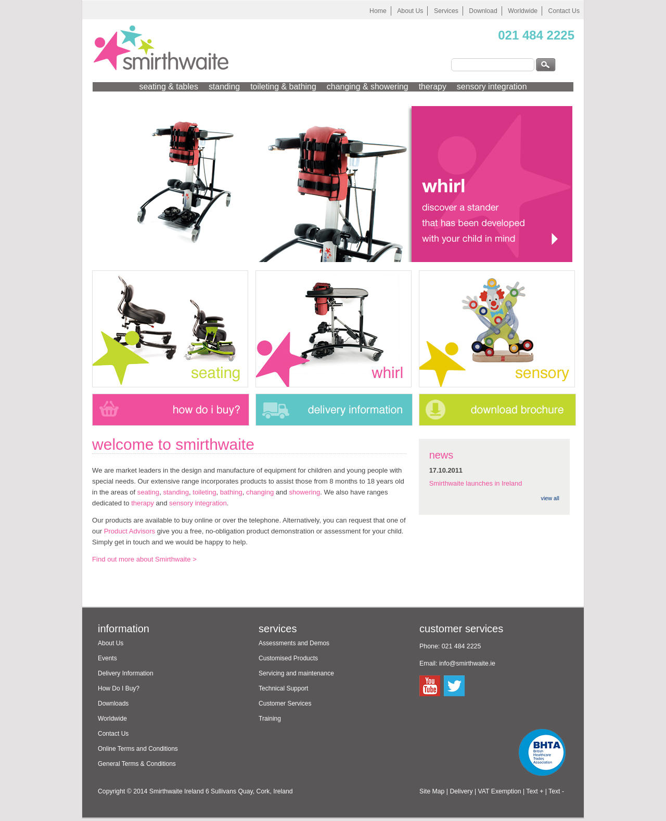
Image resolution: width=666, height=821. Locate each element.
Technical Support (283, 688)
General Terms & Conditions (137, 763)
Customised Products (288, 658)
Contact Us (564, 11)
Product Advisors (129, 531)
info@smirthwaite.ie (467, 663)
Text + (534, 791)
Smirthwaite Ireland (176, 791)
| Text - (554, 791)
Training (270, 718)
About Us (410, 11)
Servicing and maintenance (296, 673)
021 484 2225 (536, 35)
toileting (204, 492)
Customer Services (285, 703)
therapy (432, 86)
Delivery (461, 791)
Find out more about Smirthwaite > (144, 559)
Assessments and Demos (294, 643)
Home (378, 11)
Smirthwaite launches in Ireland (475, 483)
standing (224, 86)
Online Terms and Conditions (138, 748)
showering (304, 492)
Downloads (113, 703)
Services (446, 11)
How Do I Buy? (118, 688)
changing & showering (367, 86)
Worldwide (522, 11)
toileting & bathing (283, 86)
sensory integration (492, 86)
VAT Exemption (499, 791)
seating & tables (168, 86)
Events (107, 658)
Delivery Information (125, 673)
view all (550, 498)
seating (148, 492)
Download (483, 11)
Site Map (431, 791)
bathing (231, 492)
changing (260, 492)
